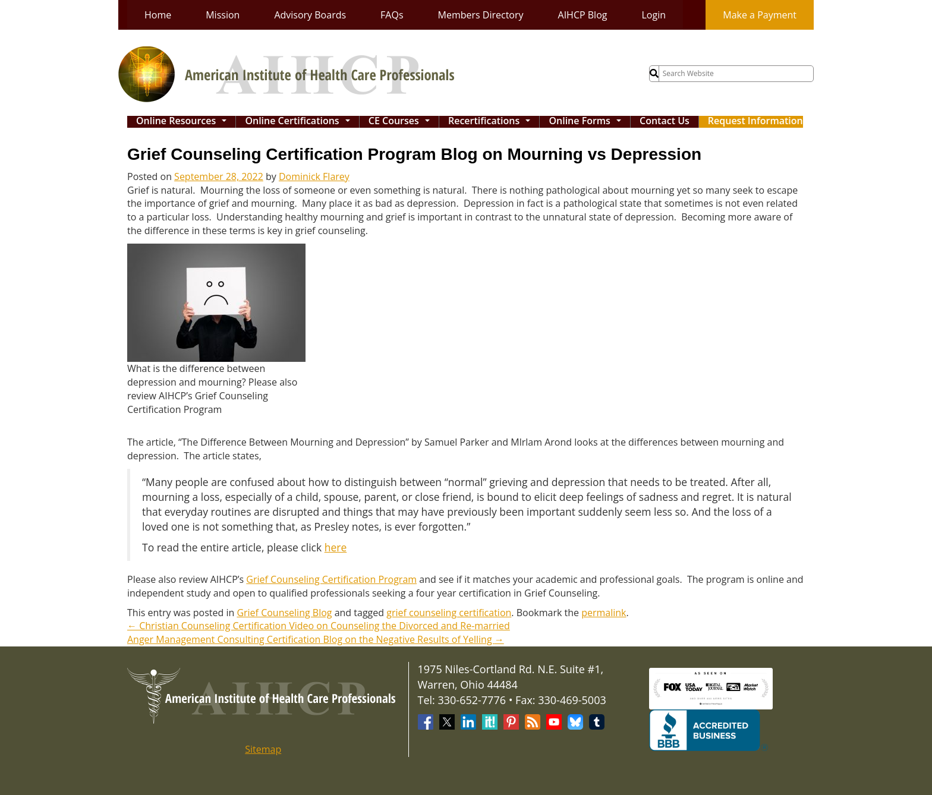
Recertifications (492, 122)
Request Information (755, 121)
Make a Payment (759, 14)
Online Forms (587, 122)
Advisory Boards (310, 14)
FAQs (391, 14)
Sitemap (263, 749)
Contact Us (664, 121)
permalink (603, 612)
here (336, 547)
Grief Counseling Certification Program (331, 579)
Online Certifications (300, 122)
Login (653, 14)
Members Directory (481, 14)
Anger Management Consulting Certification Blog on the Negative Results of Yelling (315, 639)
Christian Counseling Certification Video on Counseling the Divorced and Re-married (318, 625)
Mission (223, 14)
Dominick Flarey (314, 176)
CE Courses (402, 122)
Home (157, 14)
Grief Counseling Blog (284, 612)
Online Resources (184, 122)
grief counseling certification (448, 612)
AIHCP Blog (582, 14)
